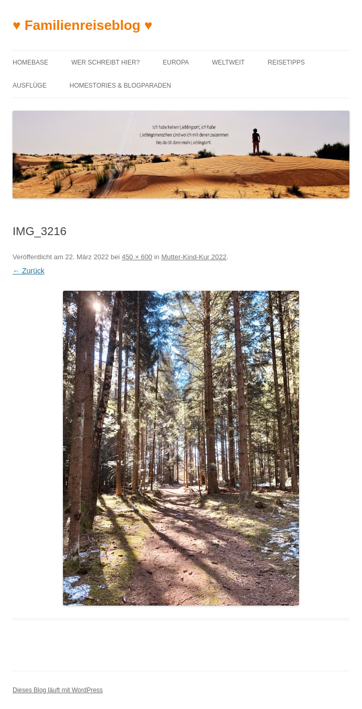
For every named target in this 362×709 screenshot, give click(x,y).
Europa (176, 62)
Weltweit (228, 62)
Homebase (30, 62)
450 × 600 (137, 257)
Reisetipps (286, 62)
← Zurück (29, 271)
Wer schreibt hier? (105, 62)
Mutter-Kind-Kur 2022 (193, 257)
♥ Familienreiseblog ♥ (82, 25)
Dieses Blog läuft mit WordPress (58, 690)
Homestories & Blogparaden (121, 85)
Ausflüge (30, 85)
